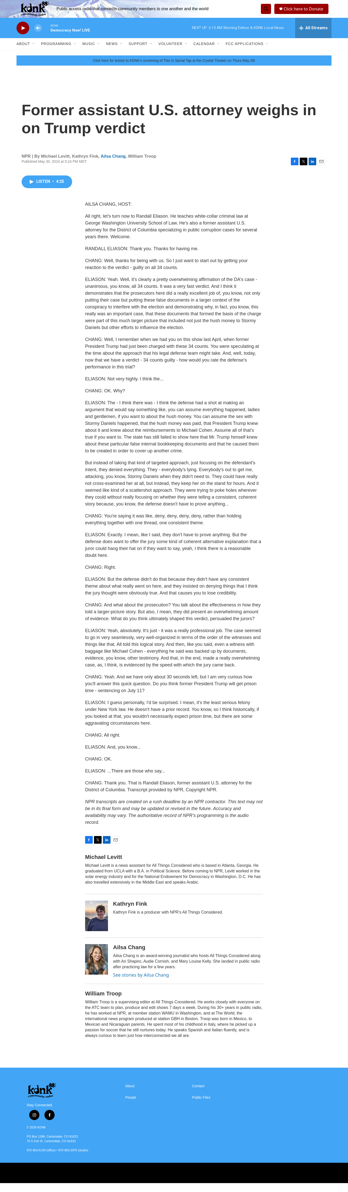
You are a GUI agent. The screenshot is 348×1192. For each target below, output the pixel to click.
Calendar (204, 53)
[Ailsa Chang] (96, 968)
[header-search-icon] (265, 13)
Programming (56, 53)
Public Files (201, 1106)
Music (88, 53)
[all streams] (313, 37)
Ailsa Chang (113, 165)
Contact (198, 1095)
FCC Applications (245, 53)
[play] (23, 37)
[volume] (38, 37)
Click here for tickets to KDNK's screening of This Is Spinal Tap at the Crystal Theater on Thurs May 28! (174, 69)
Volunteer (171, 53)
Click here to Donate (304, 13)
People (130, 1106)
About (23, 53)
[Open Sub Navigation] (34, 53)
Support (138, 53)
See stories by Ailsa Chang (141, 984)
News (112, 53)
